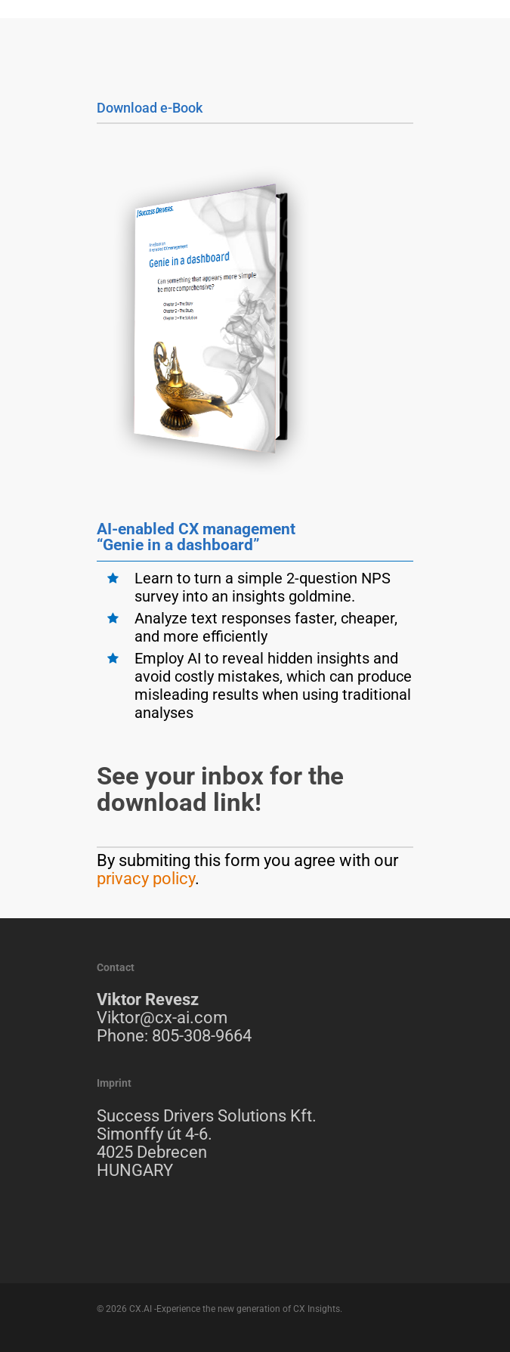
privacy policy (146, 878)
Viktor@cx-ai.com (162, 1017)
